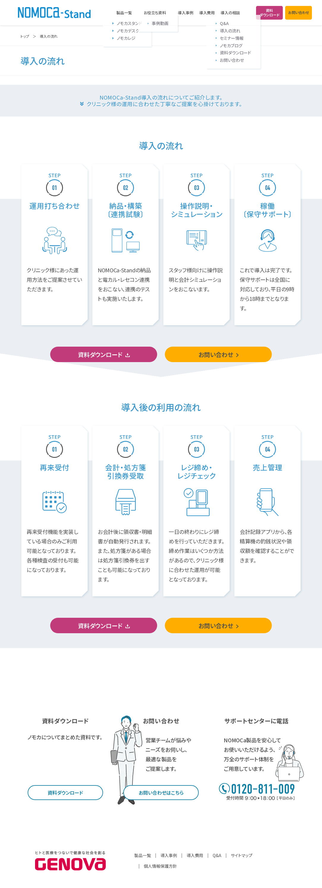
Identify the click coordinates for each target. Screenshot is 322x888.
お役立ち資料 (155, 12)
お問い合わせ (215, 354)
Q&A (217, 855)
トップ (24, 36)
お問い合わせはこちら (161, 792)
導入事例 (185, 12)
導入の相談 (230, 12)
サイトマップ (241, 855)
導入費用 (207, 12)
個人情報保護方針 (160, 866)
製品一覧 (124, 12)
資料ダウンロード (100, 354)
